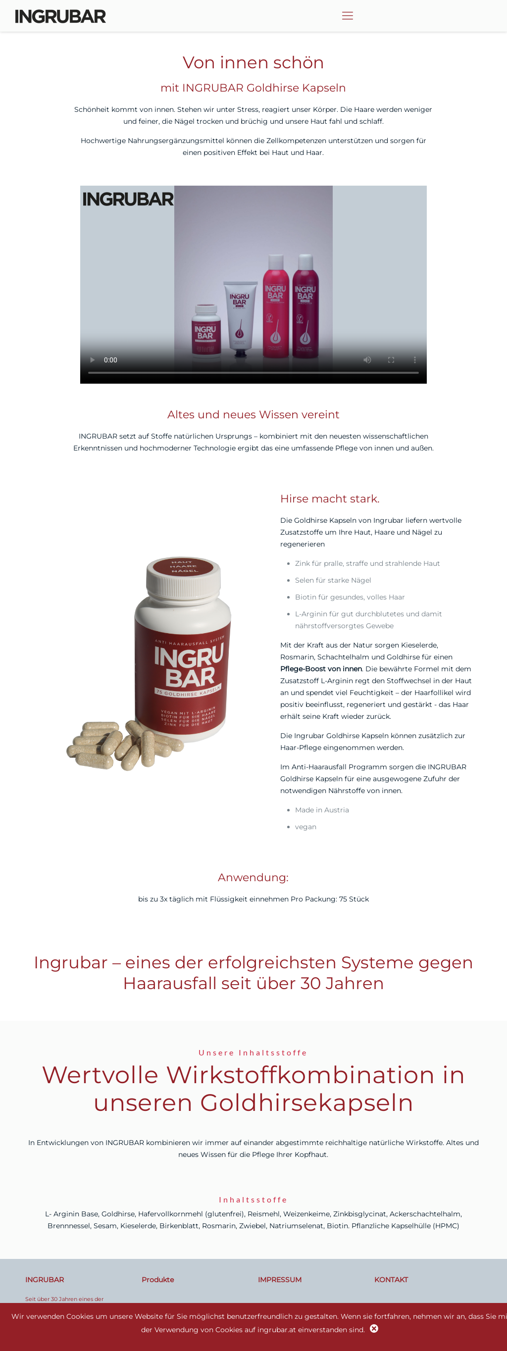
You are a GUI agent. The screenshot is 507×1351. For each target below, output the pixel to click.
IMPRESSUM (280, 1279)
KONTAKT (391, 1279)
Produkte (158, 1279)
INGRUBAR (44, 1279)
